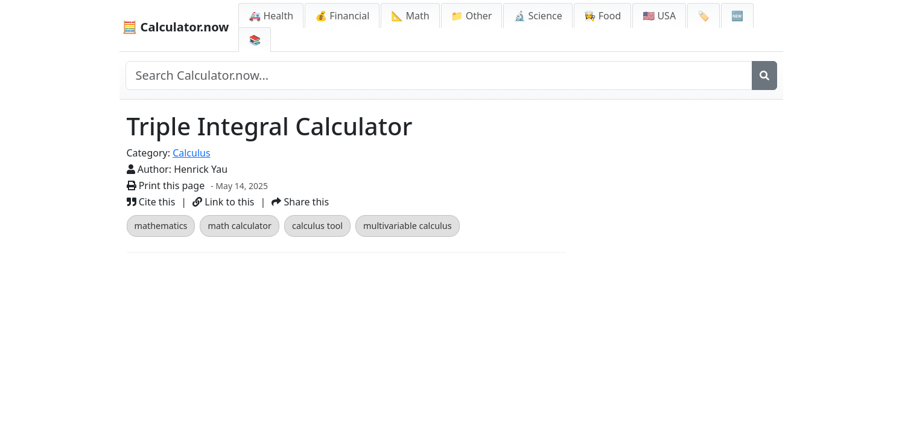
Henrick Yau (200, 169)
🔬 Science (537, 15)
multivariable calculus (407, 225)
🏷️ (703, 15)
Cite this (151, 201)
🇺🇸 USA (659, 15)
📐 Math (410, 15)
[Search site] (438, 75)
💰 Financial (342, 15)
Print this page (166, 185)
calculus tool (317, 225)
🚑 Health (271, 15)
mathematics (161, 225)
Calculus (191, 153)
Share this (300, 201)
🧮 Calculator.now (175, 27)
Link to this (223, 201)
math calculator (239, 225)
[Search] (764, 75)
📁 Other (471, 15)
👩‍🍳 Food (602, 15)
